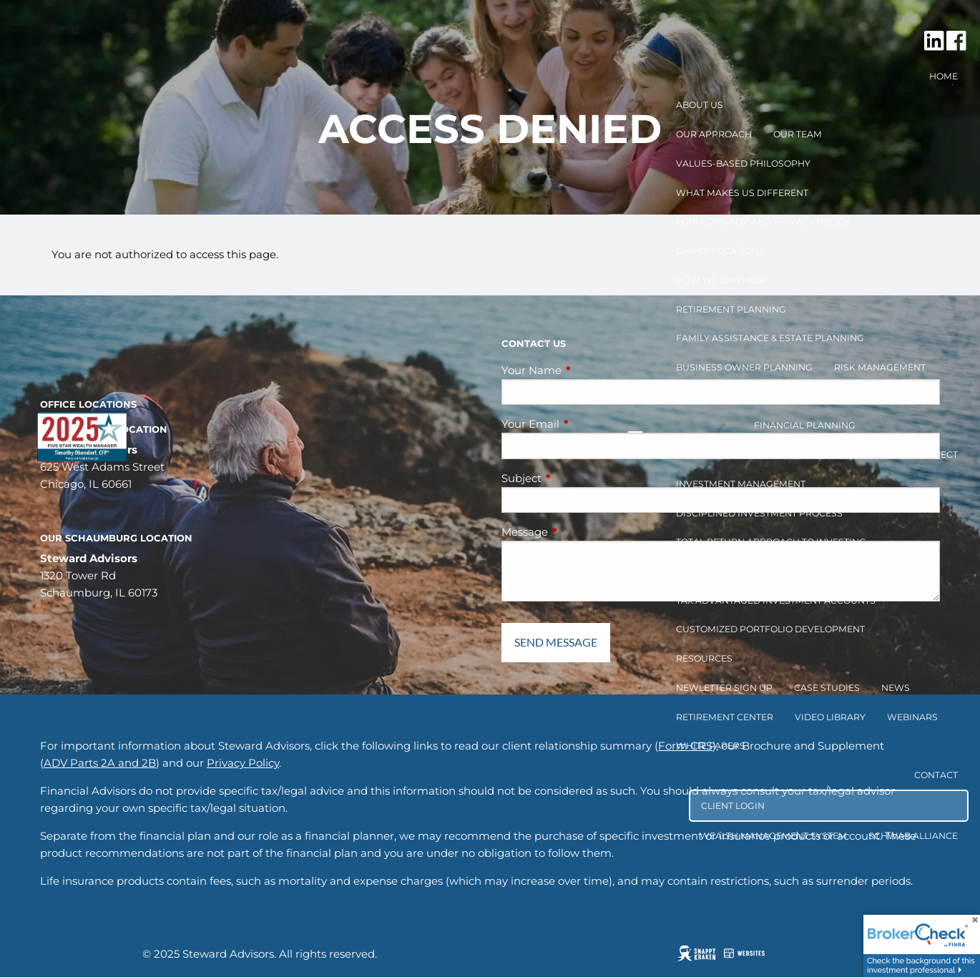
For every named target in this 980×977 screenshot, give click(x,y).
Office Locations (720, 250)
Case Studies (827, 687)
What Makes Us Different (742, 192)
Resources (704, 658)
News (895, 687)
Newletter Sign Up (724, 687)
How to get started (805, 454)
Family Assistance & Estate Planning (770, 338)
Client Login (733, 805)
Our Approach (714, 134)
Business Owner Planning (744, 367)
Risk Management (880, 367)
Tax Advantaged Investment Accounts (776, 600)
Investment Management (740, 483)
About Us (699, 104)
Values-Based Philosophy (743, 163)
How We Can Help (721, 280)
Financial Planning (805, 425)
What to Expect (918, 454)
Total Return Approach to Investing (771, 541)
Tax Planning (836, 396)
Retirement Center (724, 717)
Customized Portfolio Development (770, 629)
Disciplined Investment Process (759, 513)
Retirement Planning (731, 309)
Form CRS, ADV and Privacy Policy (763, 221)
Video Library (830, 717)
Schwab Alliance (913, 835)
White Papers (710, 745)
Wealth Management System (773, 835)
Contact (936, 775)
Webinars (912, 717)
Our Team (797, 134)
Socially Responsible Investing (757, 571)
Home (943, 76)
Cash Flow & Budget (728, 396)
